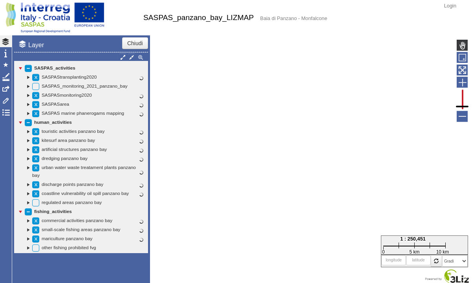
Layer (36, 45)
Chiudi (135, 43)
